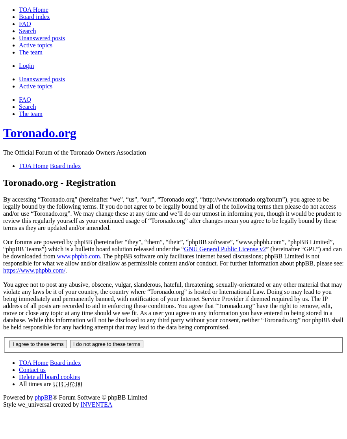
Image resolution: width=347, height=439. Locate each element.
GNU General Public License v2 (225, 249)
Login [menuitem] (26, 65)
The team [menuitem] (31, 52)
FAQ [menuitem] (25, 24)
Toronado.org (39, 133)
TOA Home (33, 362)
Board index (65, 362)
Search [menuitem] (27, 31)
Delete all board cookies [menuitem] (49, 377)
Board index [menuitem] (34, 16)
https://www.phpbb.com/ (34, 270)
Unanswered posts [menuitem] (42, 38)
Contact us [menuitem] (32, 369)
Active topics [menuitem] (35, 45)
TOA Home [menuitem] (33, 9)
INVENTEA (96, 404)
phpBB (43, 397)
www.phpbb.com (78, 256)
